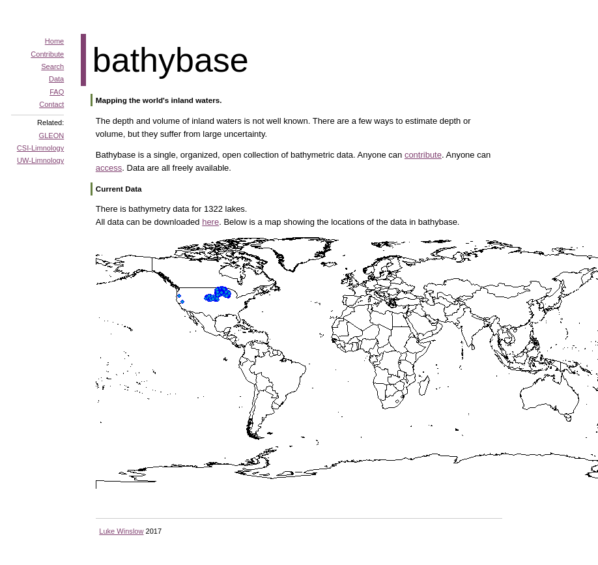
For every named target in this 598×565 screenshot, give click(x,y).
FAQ (57, 92)
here (210, 222)
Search (52, 66)
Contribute (47, 54)
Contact (51, 104)
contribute (423, 155)
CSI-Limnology (40, 148)
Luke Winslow (121, 531)
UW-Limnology (40, 160)
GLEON (51, 135)
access (109, 168)
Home (54, 41)
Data (56, 79)
